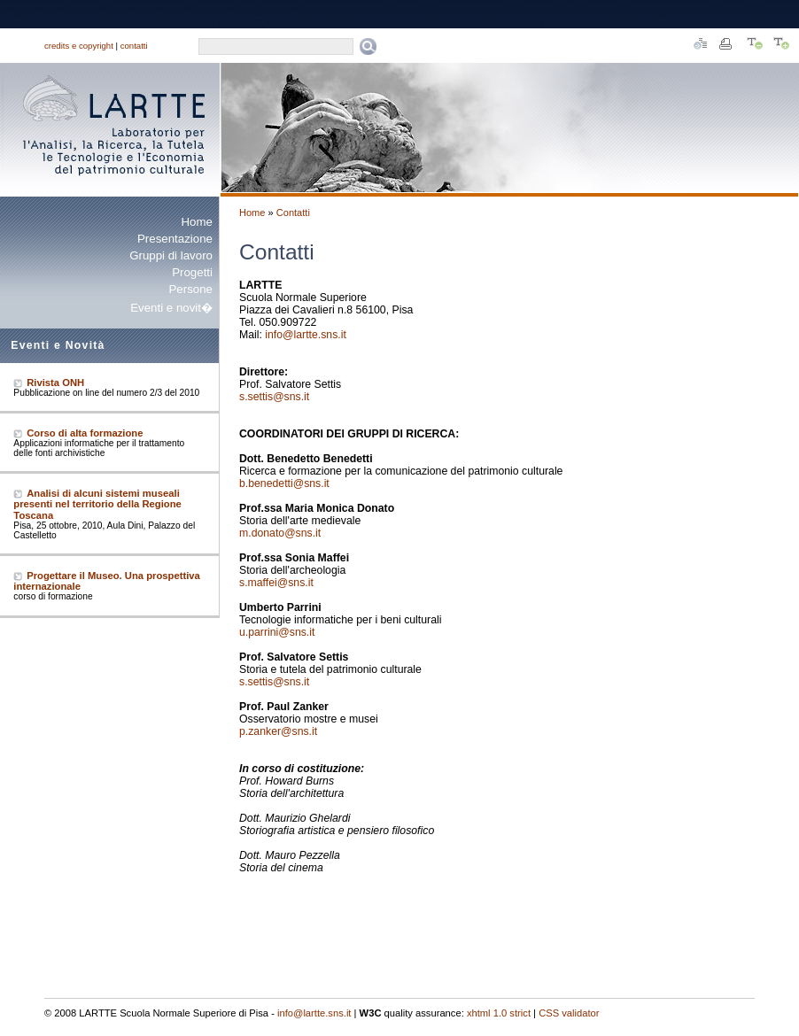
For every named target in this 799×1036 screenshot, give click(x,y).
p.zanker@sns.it (278, 731)
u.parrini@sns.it (276, 632)
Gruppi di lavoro (171, 255)
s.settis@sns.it (274, 396)
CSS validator (569, 1013)
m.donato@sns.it (280, 533)
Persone (190, 289)
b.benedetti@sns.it (284, 483)
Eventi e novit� (171, 307)
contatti (134, 45)
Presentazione (175, 238)
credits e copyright (78, 45)
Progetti (192, 272)
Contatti (293, 212)
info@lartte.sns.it (305, 335)
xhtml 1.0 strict (499, 1013)
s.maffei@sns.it (276, 582)
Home (197, 221)
